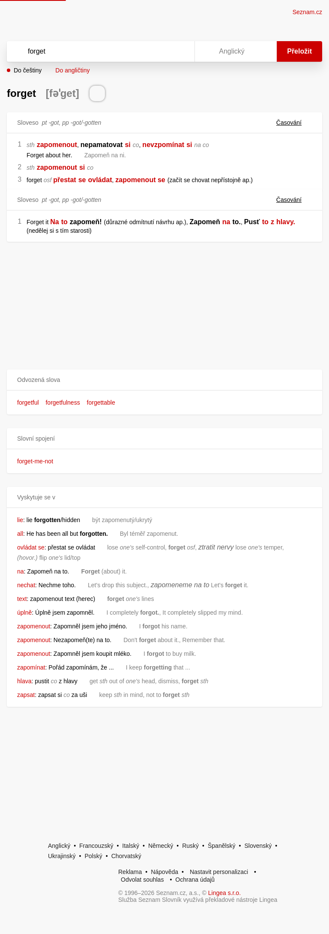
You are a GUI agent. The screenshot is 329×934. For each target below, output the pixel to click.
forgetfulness (62, 402)
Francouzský (96, 845)
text (22, 598)
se (82, 179)
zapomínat (31, 667)
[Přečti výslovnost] (97, 93)
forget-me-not (35, 461)
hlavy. (285, 221)
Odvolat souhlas (142, 879)
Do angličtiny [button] (72, 70)
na (226, 221)
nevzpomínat (163, 144)
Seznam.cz (307, 12)
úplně (24, 612)
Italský (130, 845)
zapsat (26, 694)
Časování (294, 122)
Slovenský (258, 845)
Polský (93, 856)
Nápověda (164, 871)
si (127, 144)
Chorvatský (126, 856)
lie (20, 520)
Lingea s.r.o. (224, 892)
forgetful (28, 402)
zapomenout (57, 144)
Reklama (130, 871)
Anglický (59, 845)
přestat (64, 179)
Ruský (190, 845)
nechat (26, 585)
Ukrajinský (62, 856)
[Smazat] (161, 51)
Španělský (222, 845)
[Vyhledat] (89, 51)
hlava (24, 681)
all (20, 533)
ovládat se (31, 547)
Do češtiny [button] (28, 70)
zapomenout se (140, 179)
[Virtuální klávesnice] (179, 51)
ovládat (100, 179)
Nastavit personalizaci (219, 871)
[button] (164, 379)
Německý (160, 845)
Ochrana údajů (195, 879)
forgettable (101, 402)
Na (54, 221)
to (64, 221)
